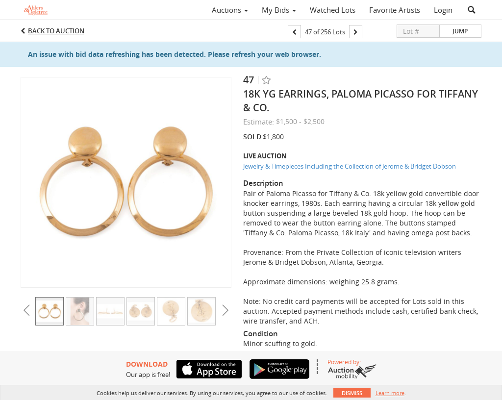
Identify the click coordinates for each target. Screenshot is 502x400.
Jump (460, 31)
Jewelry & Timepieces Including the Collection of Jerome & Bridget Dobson (349, 166)
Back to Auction (56, 30)
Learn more (390, 393)
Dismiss (352, 393)
